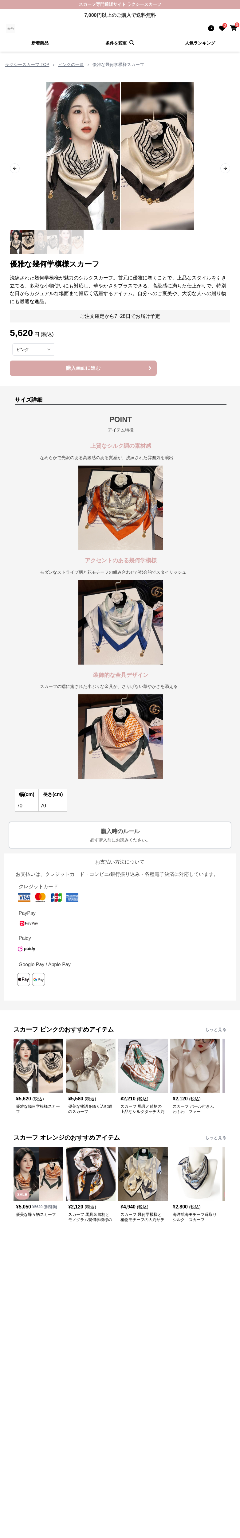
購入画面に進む (109, 368)
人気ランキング (200, 43)
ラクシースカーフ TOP (27, 64)
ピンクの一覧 (71, 64)
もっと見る (215, 1029)
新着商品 (40, 43)
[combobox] (33, 349)
